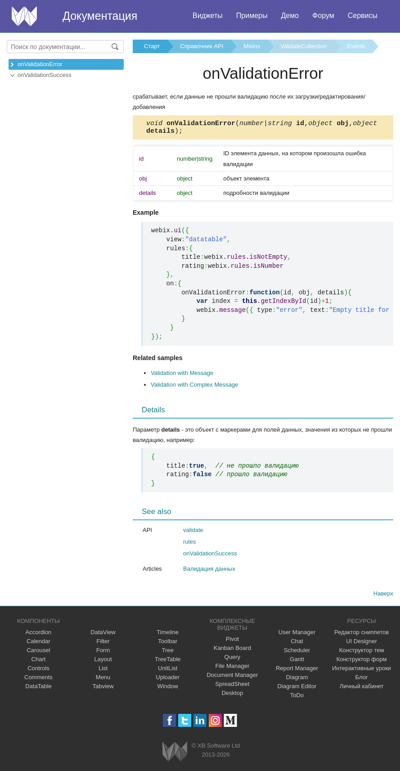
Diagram (297, 679)
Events (356, 46)
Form (103, 652)
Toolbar (167, 643)
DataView (102, 634)
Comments (38, 679)
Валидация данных (209, 571)
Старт (152, 46)
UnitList (167, 670)
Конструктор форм (362, 661)
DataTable (38, 688)
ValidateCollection (303, 46)
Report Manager (297, 670)
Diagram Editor (297, 688)
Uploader (168, 679)
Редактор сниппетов (361, 634)
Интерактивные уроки (361, 670)
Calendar (38, 643)
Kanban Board (232, 650)
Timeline (168, 634)
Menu (103, 679)
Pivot (232, 641)
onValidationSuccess (45, 75)
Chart (38, 661)
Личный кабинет (362, 688)
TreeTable (167, 661)
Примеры (252, 15)
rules (189, 544)
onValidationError (40, 64)
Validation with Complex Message (194, 387)
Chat (297, 643)
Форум (323, 15)
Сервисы (363, 15)
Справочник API (201, 46)
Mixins (251, 46)
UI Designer (361, 643)
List (103, 670)
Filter (103, 643)
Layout (103, 661)
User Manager (297, 634)
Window (167, 688)
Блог (361, 679)
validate (193, 532)
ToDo (297, 697)
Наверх (383, 596)
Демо (290, 15)
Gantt (297, 661)
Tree (168, 652)
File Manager (232, 668)
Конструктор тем (361, 652)
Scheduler (297, 652)
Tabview (103, 688)
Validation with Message (182, 375)
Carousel (38, 652)
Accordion (39, 634)
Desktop (232, 695)
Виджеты (208, 15)
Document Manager (232, 677)
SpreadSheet (232, 686)
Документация (100, 15)
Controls (38, 670)
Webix (174, 754)
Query (232, 659)
